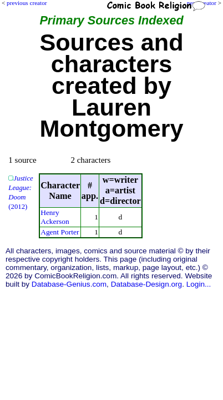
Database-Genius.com (69, 284)
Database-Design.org (146, 284)
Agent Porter (59, 232)
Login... (198, 284)
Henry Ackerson (54, 217)
